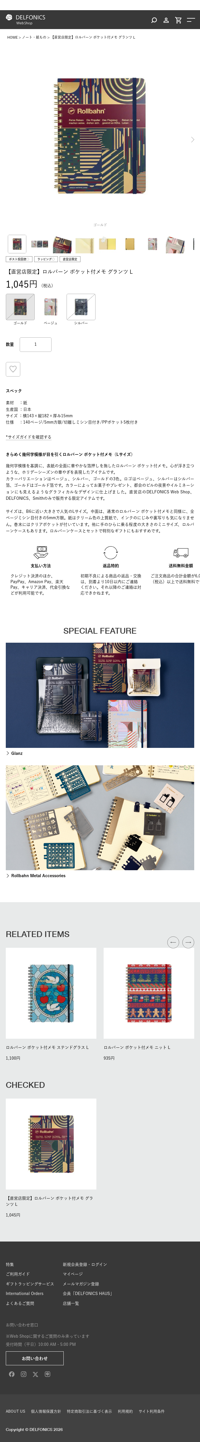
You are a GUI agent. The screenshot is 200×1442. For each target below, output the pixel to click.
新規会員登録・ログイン (85, 1264)
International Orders (24, 1293)
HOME (12, 37)
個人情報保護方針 (46, 1411)
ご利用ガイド (18, 1274)
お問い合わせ (35, 1358)
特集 (10, 1264)
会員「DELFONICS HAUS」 (88, 1293)
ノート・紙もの (34, 37)
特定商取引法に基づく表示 (89, 1411)
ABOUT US (15, 1411)
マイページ (73, 1274)
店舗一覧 (71, 1303)
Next (193, 139)
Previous (7, 139)
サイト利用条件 (152, 1411)
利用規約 (125, 1411)
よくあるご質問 (20, 1303)
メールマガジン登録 (81, 1284)
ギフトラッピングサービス (30, 1284)
